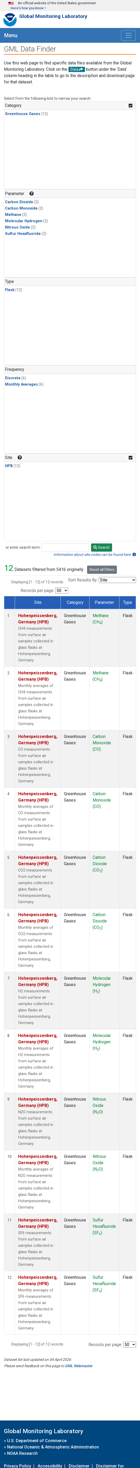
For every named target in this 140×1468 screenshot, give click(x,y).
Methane (13, 214)
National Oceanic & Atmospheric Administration (53, 1447)
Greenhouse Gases (22, 114)
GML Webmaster (78, 1366)
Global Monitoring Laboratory (53, 16)
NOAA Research (22, 1453)
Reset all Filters (101, 569)
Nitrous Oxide (17, 227)
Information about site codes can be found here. (94, 554)
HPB (9, 466)
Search (101, 547)
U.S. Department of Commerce (37, 1440)
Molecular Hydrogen (23, 221)
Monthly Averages (21, 384)
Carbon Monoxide (21, 208)
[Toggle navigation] (128, 35)
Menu (10, 35)
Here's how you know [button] (27, 8)
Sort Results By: (83, 580)
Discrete (13, 378)
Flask (9, 290)
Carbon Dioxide (19, 202)
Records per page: (37, 590)
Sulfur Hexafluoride (23, 233)
